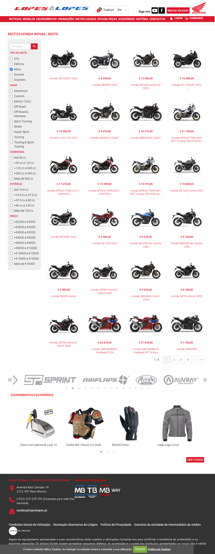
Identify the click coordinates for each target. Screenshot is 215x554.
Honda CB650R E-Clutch (104, 137)
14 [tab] (148, 388)
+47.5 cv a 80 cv (22, 200)
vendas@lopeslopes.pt (32, 510)
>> (202, 359)
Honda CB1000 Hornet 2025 (186, 190)
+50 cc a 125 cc (22, 163)
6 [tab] (98, 388)
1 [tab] (66, 388)
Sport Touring (21, 121)
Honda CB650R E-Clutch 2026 (145, 298)
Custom (17, 96)
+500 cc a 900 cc (23, 173)
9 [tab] (117, 388)
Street (16, 126)
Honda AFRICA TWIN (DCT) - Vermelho (63, 192)
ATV (14, 58)
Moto (15, 69)
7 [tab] (104, 388)
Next (205, 380)
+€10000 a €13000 (24, 253)
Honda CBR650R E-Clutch (146, 137)
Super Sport (19, 131)
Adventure (19, 91)
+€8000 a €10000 (23, 248)
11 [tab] (129, 388)
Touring (17, 137)
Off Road (18, 106)
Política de (159, 549)
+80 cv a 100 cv (22, 205)
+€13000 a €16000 (24, 258)
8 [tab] (111, 388)
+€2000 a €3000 (22, 221)
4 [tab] (85, 388)
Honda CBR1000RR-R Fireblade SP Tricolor (145, 351)
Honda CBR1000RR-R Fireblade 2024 (104, 351)
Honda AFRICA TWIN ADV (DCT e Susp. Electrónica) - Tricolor (187, 141)
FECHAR (140, 549)
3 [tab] (79, 388)
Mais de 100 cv (21, 210)
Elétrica (17, 64)
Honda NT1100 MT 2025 (186, 84)
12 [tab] (136, 388)
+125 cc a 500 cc (23, 168)
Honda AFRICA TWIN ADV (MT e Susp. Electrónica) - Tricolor (145, 194)
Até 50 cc (18, 157)
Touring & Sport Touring (22, 144)
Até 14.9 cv (19, 189)
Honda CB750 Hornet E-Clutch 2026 (63, 344)
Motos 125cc (20, 101)
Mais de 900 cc (21, 178)
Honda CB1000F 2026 (63, 236)
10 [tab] (123, 388)
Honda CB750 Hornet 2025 (186, 296)
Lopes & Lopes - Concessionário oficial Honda (39, 480)
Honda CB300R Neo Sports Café (187, 245)
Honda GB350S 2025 (104, 84)
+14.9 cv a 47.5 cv (23, 195)
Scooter (17, 74)
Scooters (18, 79)
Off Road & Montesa (19, 114)
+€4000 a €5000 (22, 232)
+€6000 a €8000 (22, 242)
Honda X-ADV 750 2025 (63, 137)
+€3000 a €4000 (22, 227)
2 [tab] (73, 388)
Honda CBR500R (187, 349)
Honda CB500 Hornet (63, 296)
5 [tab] (92, 388)
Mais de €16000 (22, 263)
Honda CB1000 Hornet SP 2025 (146, 86)
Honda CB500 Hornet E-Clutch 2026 (104, 291)
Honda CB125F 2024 (105, 243)
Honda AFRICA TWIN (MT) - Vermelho (104, 192)
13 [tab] (142, 388)
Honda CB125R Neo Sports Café (145, 245)
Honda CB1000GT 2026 (63, 78)
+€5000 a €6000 (22, 237)
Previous (10, 380)
